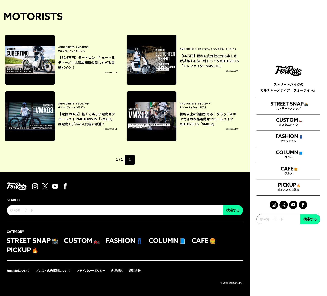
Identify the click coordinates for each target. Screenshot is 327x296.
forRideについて (18, 270)
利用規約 (117, 270)
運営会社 (135, 270)
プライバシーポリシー (91, 270)
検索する (310, 216)
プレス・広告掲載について (52, 270)
